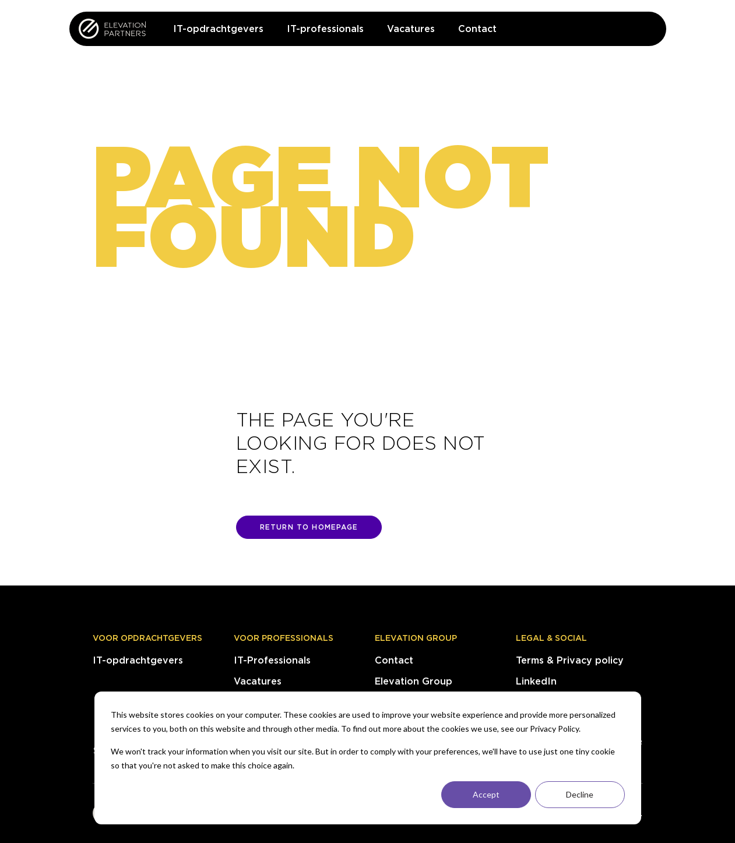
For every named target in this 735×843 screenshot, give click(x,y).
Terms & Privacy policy (570, 660)
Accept (486, 794)
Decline (579, 794)
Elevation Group (416, 638)
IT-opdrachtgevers (138, 660)
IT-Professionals (272, 660)
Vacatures (258, 681)
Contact (394, 660)
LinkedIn (536, 681)
